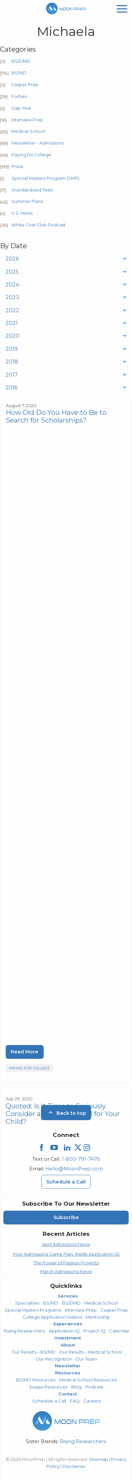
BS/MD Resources (35, 1379)
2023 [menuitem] (12, 297)
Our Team (86, 1359)
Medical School (28, 131)
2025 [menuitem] (12, 272)
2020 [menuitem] (12, 336)
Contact (67, 1393)
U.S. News (22, 213)
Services (68, 1296)
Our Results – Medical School (90, 1352)
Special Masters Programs (33, 1310)
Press (17, 166)
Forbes (19, 96)
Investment (67, 1337)
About (68, 1345)
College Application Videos (52, 1317)
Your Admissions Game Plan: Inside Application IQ (66, 1254)
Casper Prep (25, 84)
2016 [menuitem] (11, 387)
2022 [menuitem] (12, 310)
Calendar (119, 1330)
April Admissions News (66, 1244)
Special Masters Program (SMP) (45, 178)
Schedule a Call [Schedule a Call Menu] (66, 1182)
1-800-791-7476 (81, 1159)
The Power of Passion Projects (66, 1262)
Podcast (94, 1386)
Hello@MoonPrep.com (74, 1169)
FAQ (75, 1401)
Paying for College (31, 154)
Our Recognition (54, 1359)
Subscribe (66, 1217)
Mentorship (98, 1317)
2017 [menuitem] (11, 375)
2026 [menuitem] (12, 259)
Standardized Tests (32, 190)
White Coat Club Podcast (38, 224)
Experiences (67, 1323)
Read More (24, 1052)
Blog (76, 1386)
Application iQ (64, 1330)
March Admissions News (66, 1271)
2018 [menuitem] (11, 362)
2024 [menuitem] (12, 284)
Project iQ (94, 1330)
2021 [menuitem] (11, 323)
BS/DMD (20, 61)
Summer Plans (27, 201)
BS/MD (19, 72)
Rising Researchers (24, 1330)
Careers (92, 1401)
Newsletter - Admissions (37, 143)
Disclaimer (74, 1466)
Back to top (66, 1113)
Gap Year (21, 108)
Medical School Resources (88, 1379)
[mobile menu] (122, 8)
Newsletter (68, 1365)
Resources (67, 1372)
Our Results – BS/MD (33, 1352)
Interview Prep (27, 119)
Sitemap (98, 1459)
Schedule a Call (49, 1401)
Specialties (27, 1303)
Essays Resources (49, 1386)
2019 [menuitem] (11, 349)
